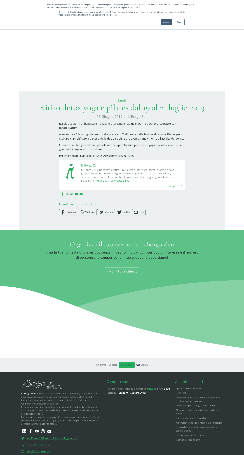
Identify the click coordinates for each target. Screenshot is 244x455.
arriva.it (151, 404)
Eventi (122, 116)
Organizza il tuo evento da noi (112, 196)
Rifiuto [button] (179, 22)
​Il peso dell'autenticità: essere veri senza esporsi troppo (196, 444)
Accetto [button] (166, 22)
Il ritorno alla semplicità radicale (192, 433)
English (142, 380)
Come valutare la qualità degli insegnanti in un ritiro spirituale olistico (198, 414)
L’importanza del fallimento (190, 450)
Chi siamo (101, 380)
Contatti (113, 380)
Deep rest (181, 408)
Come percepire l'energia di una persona (196, 420)
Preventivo (126, 380)
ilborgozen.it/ (175, 201)
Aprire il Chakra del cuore (188, 403)
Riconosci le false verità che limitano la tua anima (197, 427)
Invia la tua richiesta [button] (122, 286)
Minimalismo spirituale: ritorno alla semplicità (199, 438)
